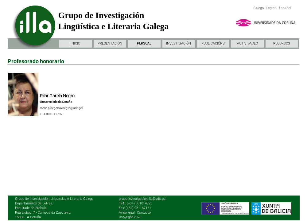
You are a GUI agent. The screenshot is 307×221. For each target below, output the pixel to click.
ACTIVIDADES (247, 43)
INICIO (75, 43)
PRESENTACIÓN (110, 43)
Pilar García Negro (57, 95)
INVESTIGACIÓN (178, 43)
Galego (258, 8)
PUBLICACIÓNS (213, 43)
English (271, 8)
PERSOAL (144, 43)
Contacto (144, 213)
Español (285, 8)
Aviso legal (126, 213)
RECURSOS (281, 43)
